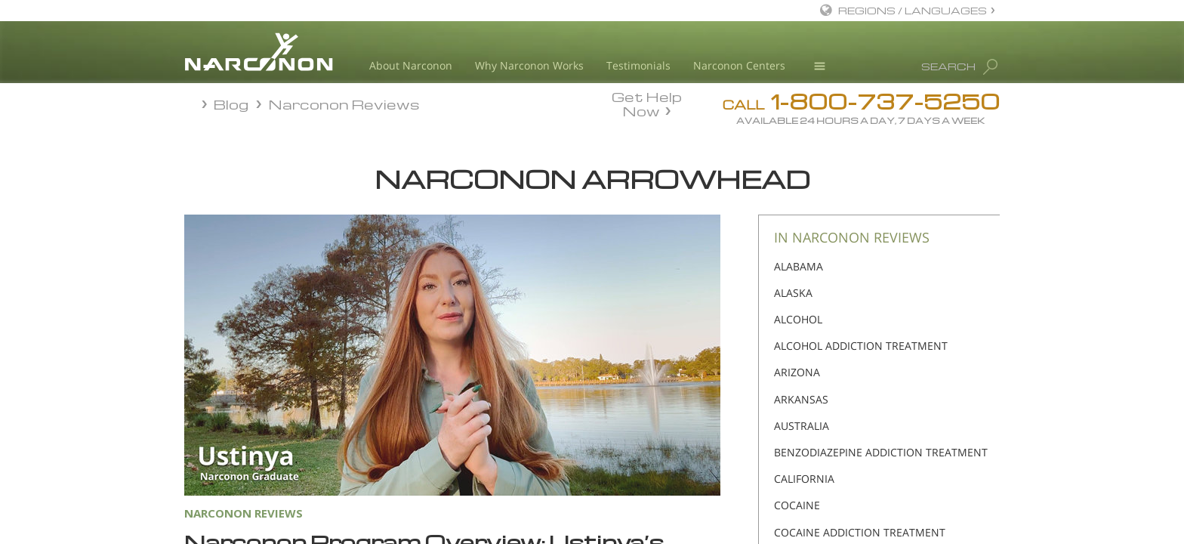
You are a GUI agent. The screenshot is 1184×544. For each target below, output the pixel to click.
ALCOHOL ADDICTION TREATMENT (861, 345)
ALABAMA (798, 266)
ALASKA (793, 293)
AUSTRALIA (801, 426)
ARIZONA (797, 372)
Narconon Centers (739, 65)
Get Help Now (647, 103)
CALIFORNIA (804, 478)
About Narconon (410, 65)
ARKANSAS (801, 399)
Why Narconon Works (529, 65)
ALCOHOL (798, 319)
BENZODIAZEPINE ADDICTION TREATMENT (881, 452)
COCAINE (797, 505)
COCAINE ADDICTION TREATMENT (859, 532)
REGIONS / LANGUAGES (912, 10)
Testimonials (638, 65)
